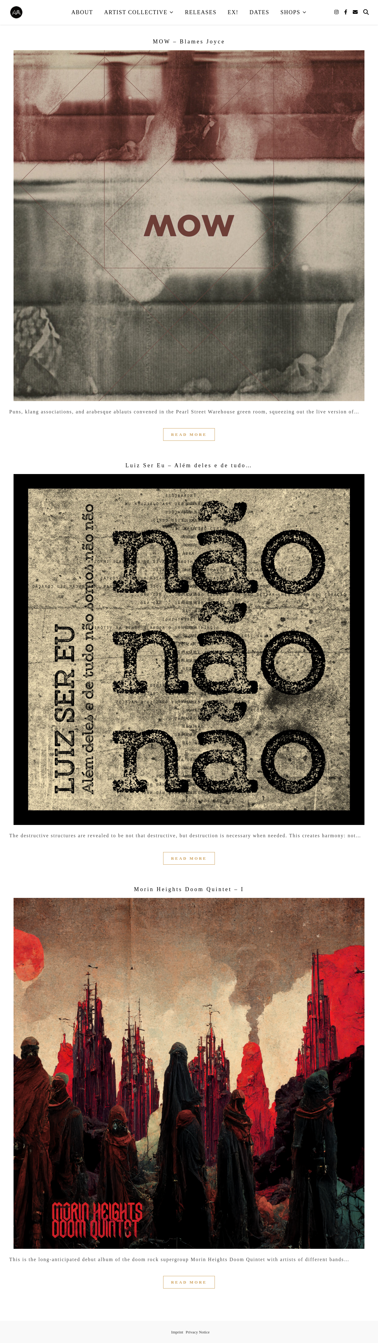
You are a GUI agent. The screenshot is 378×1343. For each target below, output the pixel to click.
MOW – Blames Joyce (189, 41)
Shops (290, 12)
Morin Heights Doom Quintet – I (189, 889)
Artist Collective (135, 12)
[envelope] (355, 12)
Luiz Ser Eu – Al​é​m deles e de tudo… (189, 465)
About (82, 12)
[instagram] (337, 12)
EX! (232, 12)
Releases (201, 12)
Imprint (177, 1332)
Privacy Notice (198, 1332)
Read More (189, 434)
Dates (260, 12)
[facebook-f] (346, 12)
